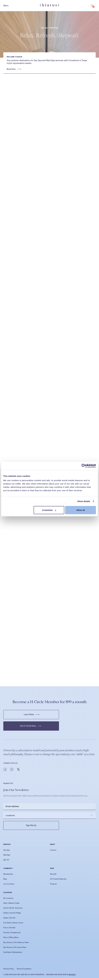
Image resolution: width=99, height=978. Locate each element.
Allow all (80, 510)
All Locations (8, 898)
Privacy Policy (8, 969)
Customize (49, 510)
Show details (83, 501)
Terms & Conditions (24, 969)
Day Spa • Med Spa (49, 28)
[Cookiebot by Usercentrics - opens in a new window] (83, 466)
